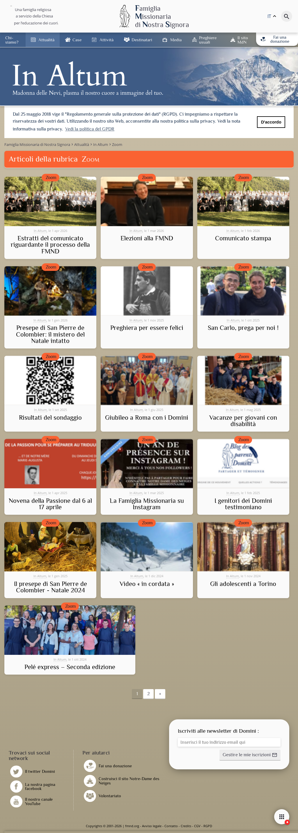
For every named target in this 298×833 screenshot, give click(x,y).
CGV (197, 826)
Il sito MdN (242, 39)
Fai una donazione (275, 39)
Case (76, 39)
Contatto (171, 826)
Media (176, 39)
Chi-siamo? (11, 39)
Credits (186, 826)
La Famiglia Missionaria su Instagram (147, 504)
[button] (250, 755)
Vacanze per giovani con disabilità (243, 421)
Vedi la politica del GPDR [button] (89, 129)
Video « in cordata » (147, 584)
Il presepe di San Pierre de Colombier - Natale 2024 (50, 587)
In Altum (40, 230)
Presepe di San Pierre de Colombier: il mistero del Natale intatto (50, 334)
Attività (106, 39)
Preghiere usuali (208, 39)
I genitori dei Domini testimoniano (243, 504)
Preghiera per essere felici (146, 328)
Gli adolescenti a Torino (243, 584)
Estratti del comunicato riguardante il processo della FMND (50, 245)
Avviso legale (152, 826)
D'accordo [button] (271, 122)
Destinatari (142, 39)
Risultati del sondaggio (50, 417)
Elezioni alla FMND (146, 238)
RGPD (207, 826)
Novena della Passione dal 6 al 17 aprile (50, 504)
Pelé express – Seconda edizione (69, 667)
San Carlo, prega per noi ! (243, 328)
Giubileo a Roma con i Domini (146, 417)
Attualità (46, 39)
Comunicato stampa (243, 238)
